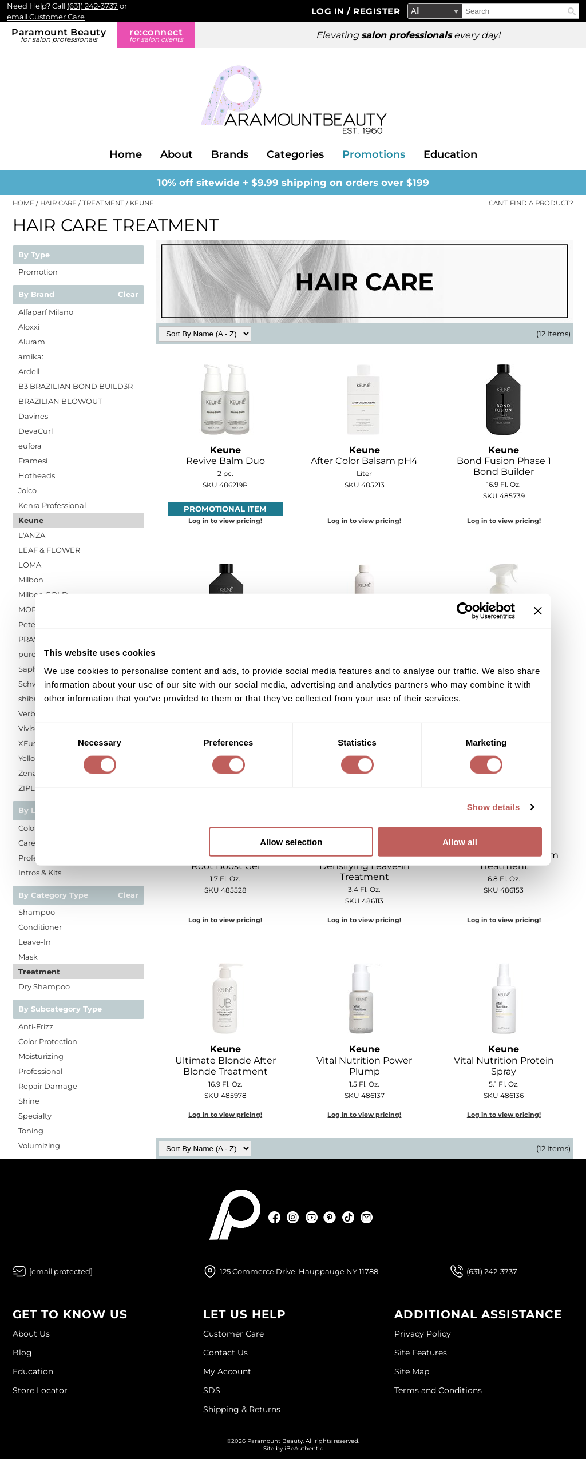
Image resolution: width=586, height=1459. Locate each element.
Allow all (459, 841)
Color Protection (47, 1041)
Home (125, 154)
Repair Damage (47, 1086)
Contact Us (225, 1352)
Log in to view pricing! (225, 521)
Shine (28, 1100)
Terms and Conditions (438, 1390)
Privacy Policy (422, 1334)
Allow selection (291, 841)
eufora (30, 445)
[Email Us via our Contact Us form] (61, 1271)
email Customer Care (46, 16)
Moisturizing (41, 1056)
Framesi (32, 460)
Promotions (373, 154)
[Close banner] (538, 611)
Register (376, 11)
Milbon (30, 579)
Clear (128, 295)
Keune (30, 520)
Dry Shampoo (44, 986)
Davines (33, 416)
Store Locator (40, 1390)
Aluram (31, 341)
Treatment (39, 971)
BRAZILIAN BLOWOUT (60, 401)
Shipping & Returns (241, 1409)
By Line (32, 811)
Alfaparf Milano (45, 311)
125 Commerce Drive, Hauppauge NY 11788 (299, 1271)
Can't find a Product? (531, 203)
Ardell (28, 371)
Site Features (420, 1352)
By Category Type (53, 895)
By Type (34, 255)
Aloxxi (28, 326)
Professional (40, 1071)
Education (450, 154)
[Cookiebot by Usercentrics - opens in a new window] (465, 611)
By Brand (36, 295)
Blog (22, 1352)
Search (572, 11)
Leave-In (34, 941)
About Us (31, 1334)
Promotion (38, 271)
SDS (211, 1390)
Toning (30, 1130)
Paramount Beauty (58, 35)
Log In (329, 11)
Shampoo (36, 912)
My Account (227, 1371)
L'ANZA (31, 535)
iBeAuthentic (303, 1448)
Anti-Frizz (35, 1026)
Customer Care (233, 1334)
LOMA (29, 564)
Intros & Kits (39, 872)
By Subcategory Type (60, 1009)
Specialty (35, 1115)
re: (156, 35)
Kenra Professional (52, 505)
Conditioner (40, 926)
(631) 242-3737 (92, 5)
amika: (30, 356)
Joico (27, 490)
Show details (493, 807)
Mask (28, 956)
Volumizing (39, 1145)
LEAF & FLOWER (49, 549)
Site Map (411, 1371)
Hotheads (36, 475)
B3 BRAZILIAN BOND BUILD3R (75, 386)
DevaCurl (35, 430)
